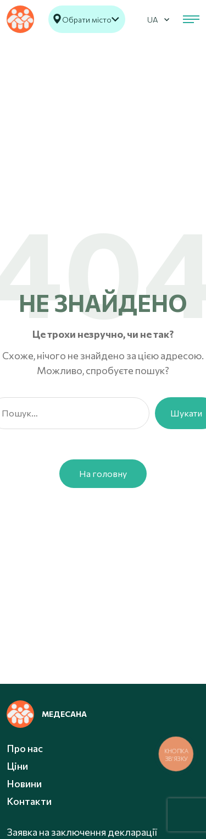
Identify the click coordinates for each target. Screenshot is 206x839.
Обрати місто (87, 19)
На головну (103, 473)
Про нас (25, 748)
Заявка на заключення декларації (82, 832)
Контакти (29, 801)
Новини (24, 783)
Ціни (17, 766)
